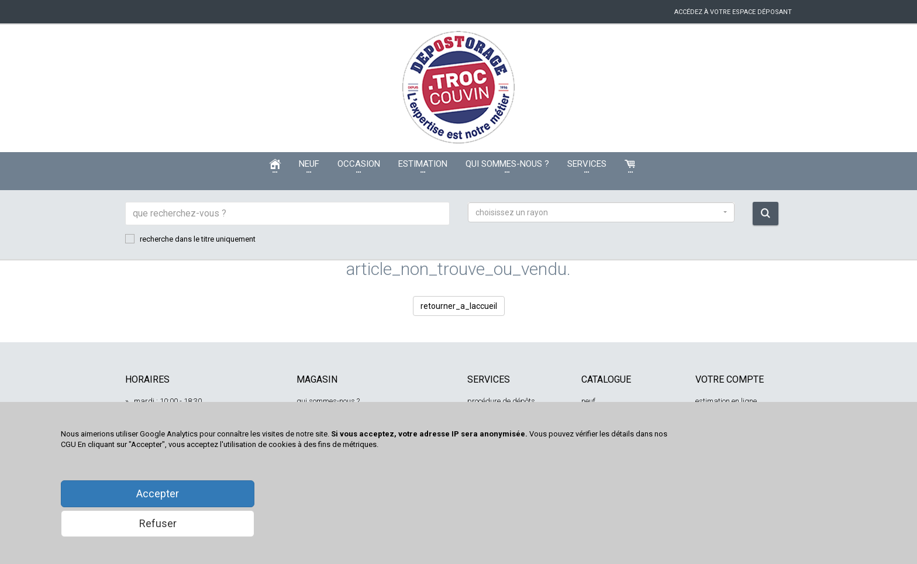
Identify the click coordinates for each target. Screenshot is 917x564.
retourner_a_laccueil (458, 306)
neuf (588, 401)
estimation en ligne (726, 401)
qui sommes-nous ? (328, 401)
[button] (601, 212)
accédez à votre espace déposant (733, 12)
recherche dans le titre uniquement (190, 238)
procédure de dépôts (501, 401)
